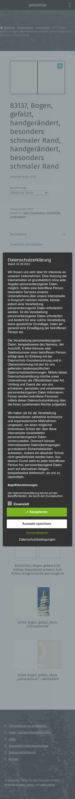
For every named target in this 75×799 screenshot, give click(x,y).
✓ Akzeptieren (37, 512)
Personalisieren (37, 533)
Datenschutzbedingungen (37, 539)
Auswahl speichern (36, 524)
